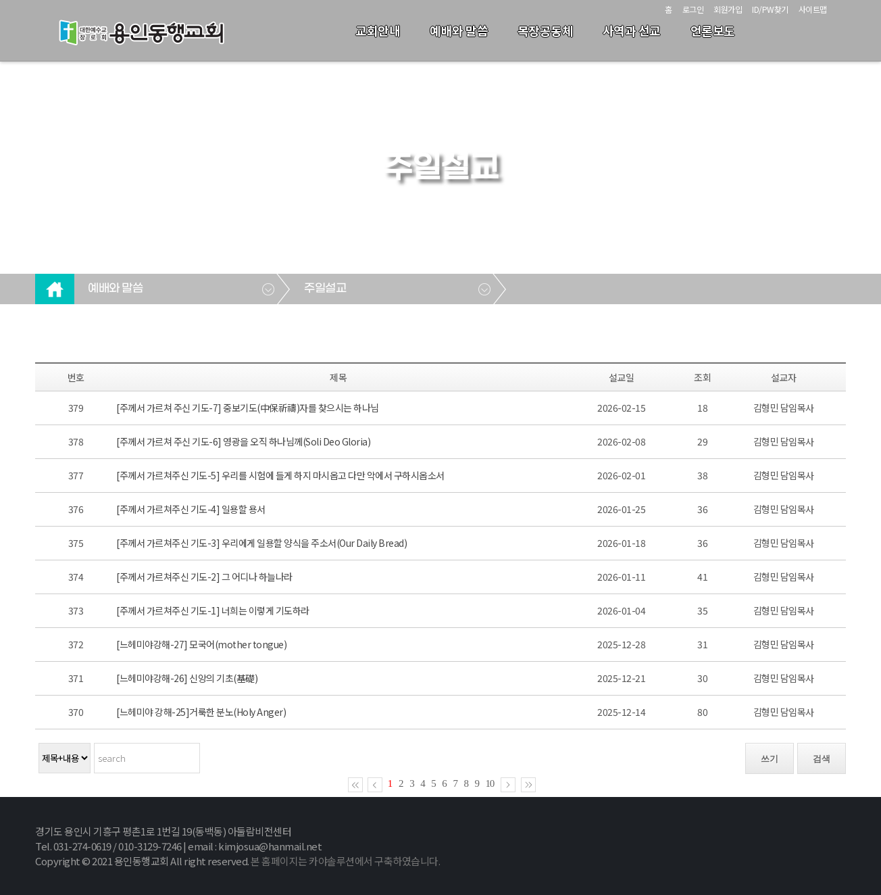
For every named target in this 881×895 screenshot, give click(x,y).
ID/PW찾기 (770, 9)
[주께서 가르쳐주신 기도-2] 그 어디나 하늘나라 (204, 576)
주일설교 (325, 288)
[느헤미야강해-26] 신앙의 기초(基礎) (186, 678)
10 (490, 783)
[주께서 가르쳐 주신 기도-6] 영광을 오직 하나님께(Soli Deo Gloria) (243, 441)
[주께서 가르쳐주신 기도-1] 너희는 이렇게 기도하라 (212, 610)
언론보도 (712, 30)
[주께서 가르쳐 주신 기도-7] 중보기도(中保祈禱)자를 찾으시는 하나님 (247, 407)
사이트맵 (813, 9)
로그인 (693, 9)
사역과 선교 (632, 30)
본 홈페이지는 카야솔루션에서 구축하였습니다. (345, 861)
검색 (821, 759)
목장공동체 (546, 30)
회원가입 (727, 9)
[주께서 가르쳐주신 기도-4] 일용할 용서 (191, 509)
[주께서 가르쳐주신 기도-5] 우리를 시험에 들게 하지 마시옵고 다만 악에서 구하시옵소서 (280, 475)
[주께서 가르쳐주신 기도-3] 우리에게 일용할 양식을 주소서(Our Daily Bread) (261, 543)
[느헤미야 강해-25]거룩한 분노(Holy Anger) (201, 712)
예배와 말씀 (459, 30)
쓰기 (769, 759)
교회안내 (377, 30)
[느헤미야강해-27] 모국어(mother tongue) (201, 644)
